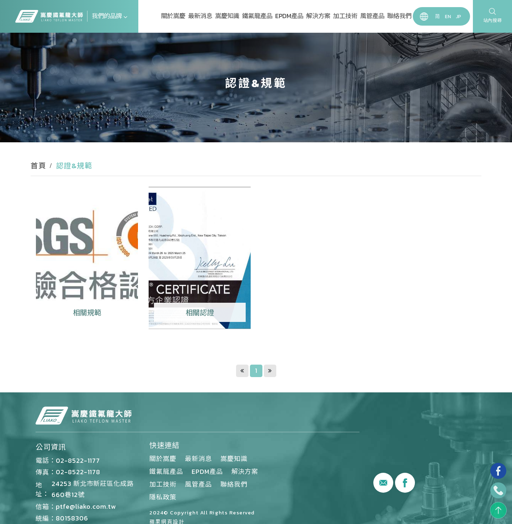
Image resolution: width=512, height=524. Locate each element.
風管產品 (372, 16)
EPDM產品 (289, 16)
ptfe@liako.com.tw (86, 506)
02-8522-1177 (78, 460)
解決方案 (318, 16)
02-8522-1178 (78, 472)
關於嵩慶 (173, 16)
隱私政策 (162, 497)
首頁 (38, 165)
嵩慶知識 (227, 16)
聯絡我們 (399, 16)
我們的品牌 (109, 16)
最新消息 (200, 16)
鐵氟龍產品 (257, 16)
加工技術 (345, 16)
